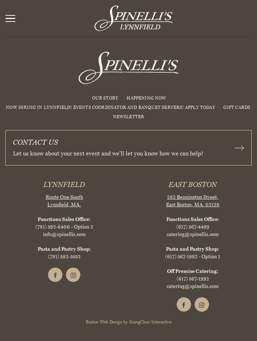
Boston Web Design (104, 322)
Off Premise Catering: (193, 271)
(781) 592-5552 (64, 257)
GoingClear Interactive (150, 322)
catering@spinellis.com (193, 234)
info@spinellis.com (64, 234)
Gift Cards (236, 107)
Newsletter (128, 116)
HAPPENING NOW (146, 98)
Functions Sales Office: (64, 219)
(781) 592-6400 (52, 227)
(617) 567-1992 (181, 257)
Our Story (105, 98)
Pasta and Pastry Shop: (64, 249)
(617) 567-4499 (192, 227)
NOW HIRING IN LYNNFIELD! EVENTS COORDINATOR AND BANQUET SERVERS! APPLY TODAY (110, 107)
